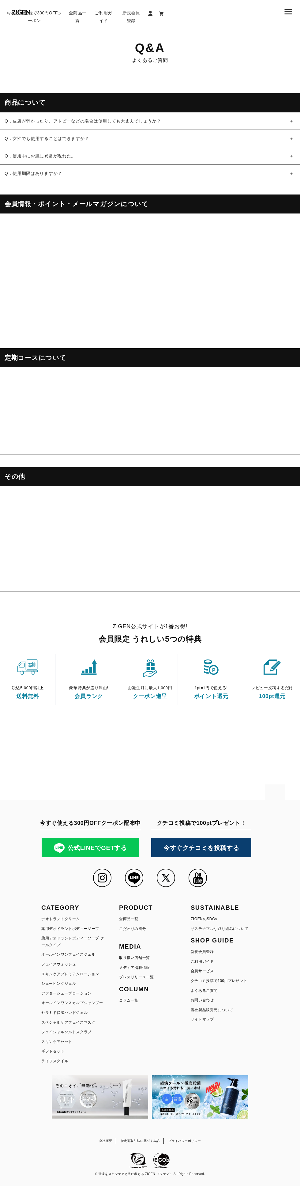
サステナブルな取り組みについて (220, 929)
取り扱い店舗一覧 (134, 958)
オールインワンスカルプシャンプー (72, 1003)
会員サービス (202, 971)
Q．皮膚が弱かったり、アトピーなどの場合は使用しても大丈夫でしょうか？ (83, 121)
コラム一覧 (128, 1000)
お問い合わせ (202, 1000)
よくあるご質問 (204, 990)
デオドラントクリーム (60, 919)
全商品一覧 (77, 16)
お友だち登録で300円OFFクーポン (34, 16)
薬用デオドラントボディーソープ (70, 929)
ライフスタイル (54, 1061)
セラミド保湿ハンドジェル (64, 1012)
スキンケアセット (56, 1042)
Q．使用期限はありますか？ (33, 173)
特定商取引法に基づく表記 (140, 1141)
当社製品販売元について (212, 1010)
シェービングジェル (58, 983)
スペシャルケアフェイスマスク (68, 1022)
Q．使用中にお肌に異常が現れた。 (40, 155)
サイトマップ (202, 1019)
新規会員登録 (131, 16)
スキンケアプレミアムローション (70, 974)
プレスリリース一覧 (136, 977)
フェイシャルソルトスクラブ (66, 1032)
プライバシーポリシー (184, 1141)
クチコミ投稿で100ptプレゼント (219, 981)
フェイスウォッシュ (58, 964)
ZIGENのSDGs (204, 919)
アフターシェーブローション (66, 993)
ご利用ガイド (103, 16)
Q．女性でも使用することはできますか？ (47, 138)
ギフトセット (53, 1051)
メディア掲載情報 (134, 967)
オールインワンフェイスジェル (68, 954)
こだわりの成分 (132, 929)
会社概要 (105, 1141)
